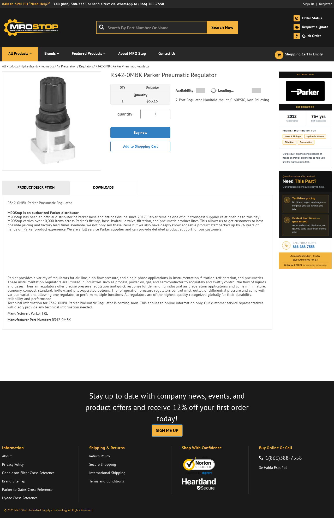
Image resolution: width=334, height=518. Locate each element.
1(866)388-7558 (283, 457)
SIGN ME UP (167, 430)
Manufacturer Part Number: (29, 319)
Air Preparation (66, 66)
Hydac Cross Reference (20, 498)
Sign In (308, 4)
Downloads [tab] (103, 187)
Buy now (140, 132)
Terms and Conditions (106, 481)
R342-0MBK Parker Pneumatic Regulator (122, 66)
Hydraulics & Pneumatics (37, 66)
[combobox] (167, 27)
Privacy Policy (13, 464)
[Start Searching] (222, 27)
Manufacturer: (19, 313)
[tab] (137, 262)
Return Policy (99, 456)
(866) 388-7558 (74, 4)
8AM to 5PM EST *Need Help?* (26, 4)
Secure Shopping (102, 464)
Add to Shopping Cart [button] (140, 146)
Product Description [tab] (36, 187)
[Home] (33, 27)
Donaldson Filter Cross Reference (28, 472)
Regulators (86, 66)
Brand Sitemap (13, 481)
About (7, 456)
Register (325, 4)
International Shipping (107, 472)
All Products (10, 66)
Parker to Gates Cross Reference (27, 489)
